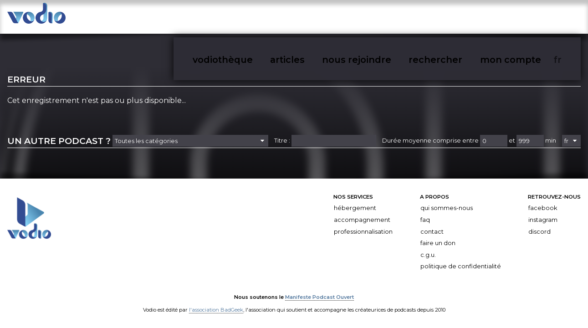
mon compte (542, 17)
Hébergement (355, 201)
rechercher (493, 17)
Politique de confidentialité (460, 259)
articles (393, 17)
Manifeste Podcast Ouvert (319, 290)
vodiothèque (350, 17)
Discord (539, 224)
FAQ (425, 213)
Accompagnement (362, 213)
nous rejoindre (439, 17)
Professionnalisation (363, 224)
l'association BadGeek (216, 303)
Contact (432, 224)
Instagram (542, 213)
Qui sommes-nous (446, 201)
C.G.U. (428, 248)
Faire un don (437, 236)
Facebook (542, 201)
